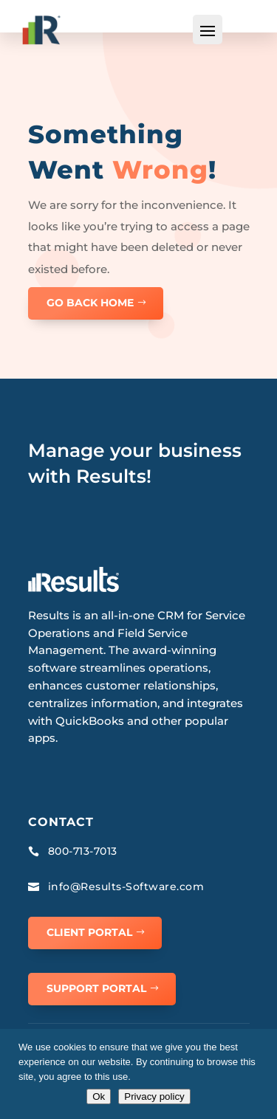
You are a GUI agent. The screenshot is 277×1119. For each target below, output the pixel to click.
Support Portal (96, 988)
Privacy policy (154, 1096)
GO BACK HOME (90, 302)
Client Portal (89, 932)
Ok (98, 1096)
